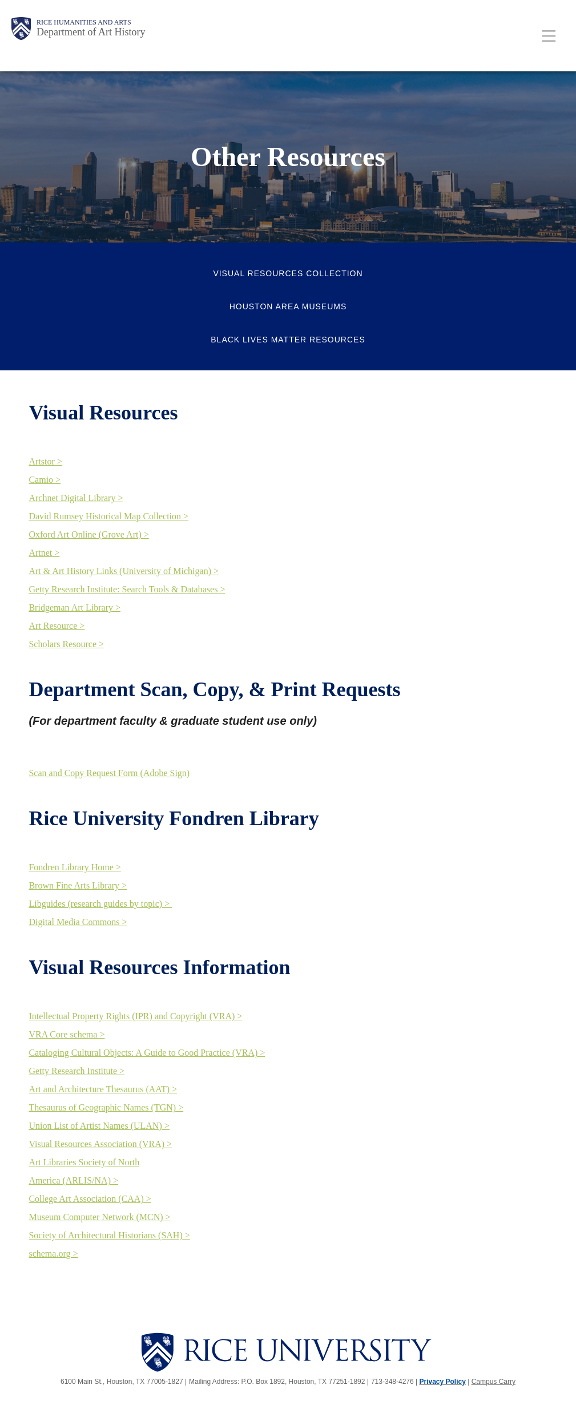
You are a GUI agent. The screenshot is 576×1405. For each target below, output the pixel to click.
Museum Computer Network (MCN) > (99, 1217)
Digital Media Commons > (78, 922)
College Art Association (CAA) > (90, 1199)
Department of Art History (91, 32)
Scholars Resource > (66, 644)
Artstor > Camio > (45, 471)
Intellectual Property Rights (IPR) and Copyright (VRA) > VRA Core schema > (135, 1025)
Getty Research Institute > (76, 1071)
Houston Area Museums (288, 306)
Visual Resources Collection (287, 273)
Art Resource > (56, 626)
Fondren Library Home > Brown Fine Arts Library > (78, 876)
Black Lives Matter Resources (288, 339)
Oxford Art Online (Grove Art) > (88, 534)
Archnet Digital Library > (76, 498)
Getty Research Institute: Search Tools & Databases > (127, 589)
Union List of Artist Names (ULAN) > (99, 1126)
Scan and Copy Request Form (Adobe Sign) (109, 773)
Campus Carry (493, 1382)
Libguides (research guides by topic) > (100, 904)
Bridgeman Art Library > (74, 607)
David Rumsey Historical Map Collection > (108, 516)
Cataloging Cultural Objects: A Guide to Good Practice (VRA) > (147, 1052)
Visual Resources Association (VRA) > (100, 1144)
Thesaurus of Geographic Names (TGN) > (106, 1107)
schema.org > (53, 1253)
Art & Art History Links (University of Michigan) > (124, 571)
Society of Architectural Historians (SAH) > (109, 1235)
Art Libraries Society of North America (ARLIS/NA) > (84, 1171)
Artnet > (44, 553)
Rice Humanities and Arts (84, 22)
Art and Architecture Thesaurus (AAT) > (103, 1089)
